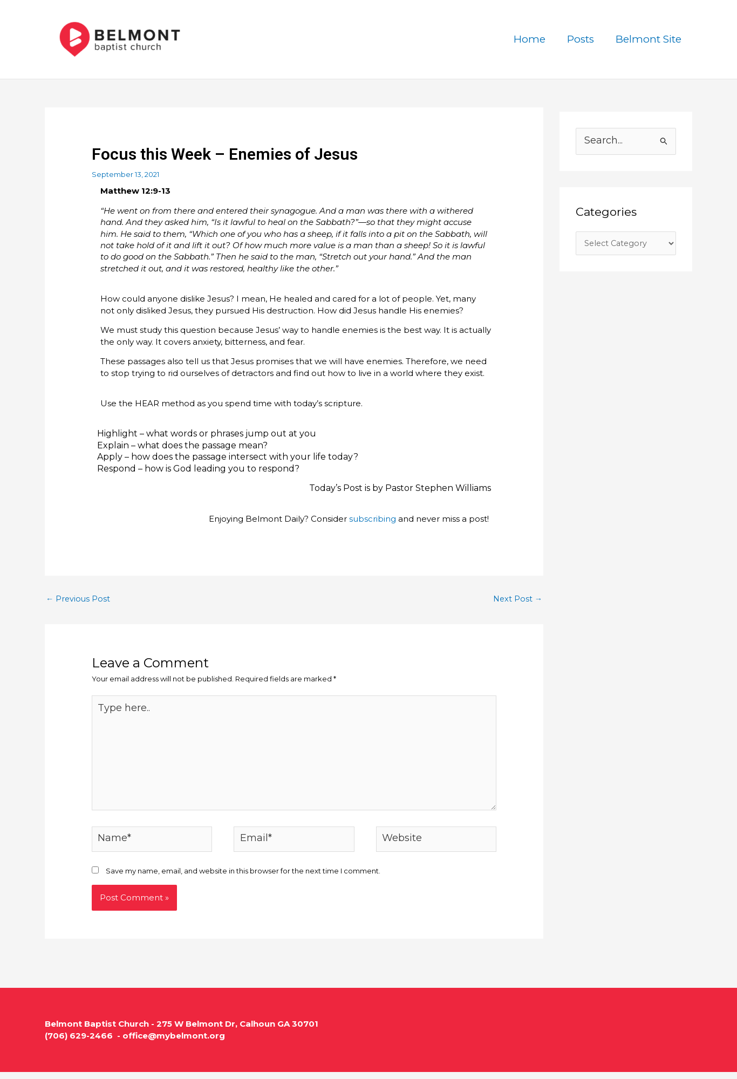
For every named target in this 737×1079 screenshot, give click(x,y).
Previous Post (79, 599)
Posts (582, 39)
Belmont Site (649, 39)
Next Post (517, 599)
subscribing (372, 519)
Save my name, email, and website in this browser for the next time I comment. (243, 877)
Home (532, 39)
